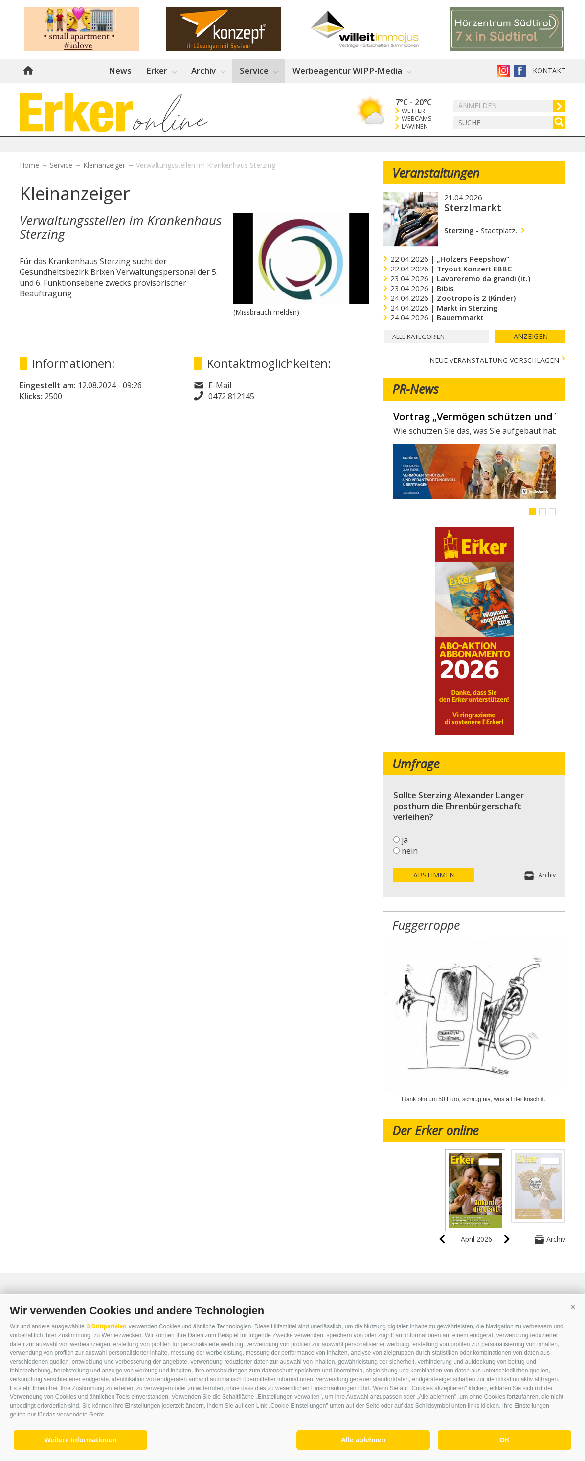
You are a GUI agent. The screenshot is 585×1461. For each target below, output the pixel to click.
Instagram (503, 71)
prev (442, 1239)
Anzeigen (531, 336)
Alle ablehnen (363, 1440)
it (44, 70)
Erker (156, 70)
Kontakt (549, 70)
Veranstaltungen (435, 172)
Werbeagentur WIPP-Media (347, 70)
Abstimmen (434, 874)
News (120, 70)
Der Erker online (435, 1130)
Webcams (417, 118)
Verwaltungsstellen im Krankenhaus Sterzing (205, 165)
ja (405, 839)
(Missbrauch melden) (266, 311)
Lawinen (415, 126)
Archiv (203, 70)
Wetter (413, 111)
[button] (572, 1306)
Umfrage (415, 763)
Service (254, 70)
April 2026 (476, 1239)
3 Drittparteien (106, 1326)
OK (504, 1440)
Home (28, 71)
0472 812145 (231, 396)
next (507, 1239)
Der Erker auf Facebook (520, 71)
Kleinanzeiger (104, 165)
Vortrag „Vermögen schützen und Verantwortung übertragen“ (474, 416)
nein (410, 850)
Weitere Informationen (81, 1440)
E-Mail (219, 385)
